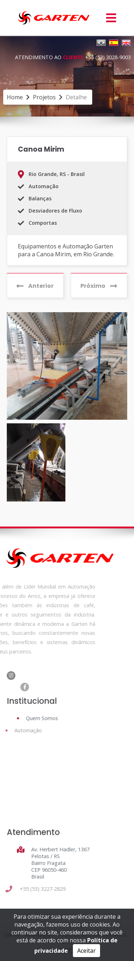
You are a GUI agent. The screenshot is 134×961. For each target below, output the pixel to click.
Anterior (35, 286)
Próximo (98, 286)
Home (15, 97)
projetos (44, 97)
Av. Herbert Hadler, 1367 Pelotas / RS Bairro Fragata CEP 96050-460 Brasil (58, 863)
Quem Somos (40, 718)
